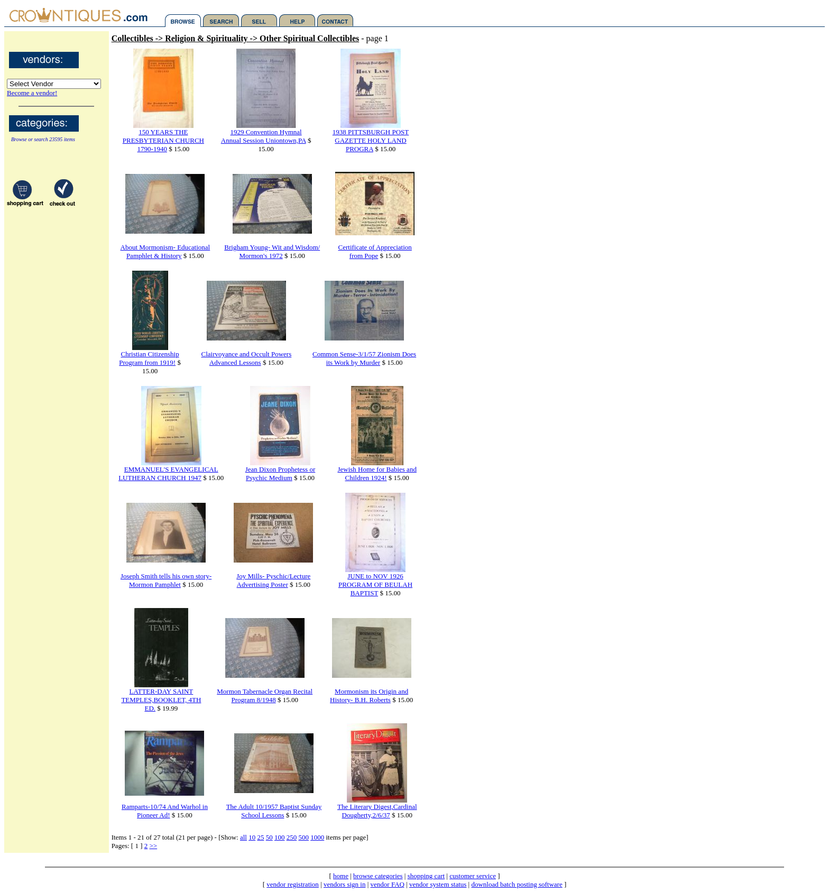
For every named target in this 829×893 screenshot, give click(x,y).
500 (303, 837)
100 (279, 837)
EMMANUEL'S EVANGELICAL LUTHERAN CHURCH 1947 (168, 473)
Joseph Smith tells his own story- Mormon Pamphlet (166, 580)
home (340, 876)
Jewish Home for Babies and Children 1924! (376, 473)
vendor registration (292, 884)
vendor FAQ (387, 884)
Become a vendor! (32, 93)
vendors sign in (344, 884)
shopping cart (426, 876)
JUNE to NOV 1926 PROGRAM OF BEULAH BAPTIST (375, 584)
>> (153, 846)
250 (292, 837)
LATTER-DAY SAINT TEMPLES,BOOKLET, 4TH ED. (161, 699)
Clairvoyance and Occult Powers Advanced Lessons (246, 358)
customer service (472, 876)
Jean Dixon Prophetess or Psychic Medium (280, 473)
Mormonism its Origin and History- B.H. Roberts (369, 695)
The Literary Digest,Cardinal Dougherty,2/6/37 (377, 811)
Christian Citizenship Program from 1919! (149, 358)
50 (269, 837)
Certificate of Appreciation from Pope (375, 251)
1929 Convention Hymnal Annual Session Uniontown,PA (263, 136)
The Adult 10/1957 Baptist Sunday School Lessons (274, 811)
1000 (317, 837)
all (243, 837)
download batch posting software (516, 884)
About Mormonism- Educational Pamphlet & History (165, 251)
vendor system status (437, 884)
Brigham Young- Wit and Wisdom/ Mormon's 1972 (272, 251)
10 (251, 837)
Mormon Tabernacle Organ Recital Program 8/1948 (264, 695)
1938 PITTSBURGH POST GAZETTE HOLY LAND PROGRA (371, 140)
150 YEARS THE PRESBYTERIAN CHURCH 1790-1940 (163, 140)
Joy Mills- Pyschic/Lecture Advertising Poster (273, 580)
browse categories (378, 876)
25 (260, 837)
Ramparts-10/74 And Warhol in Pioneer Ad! (165, 811)
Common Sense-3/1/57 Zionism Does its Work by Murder (364, 358)
